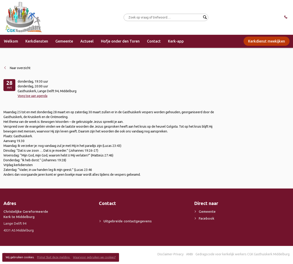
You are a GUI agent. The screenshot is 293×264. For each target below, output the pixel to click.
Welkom (11, 41)
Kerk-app (176, 41)
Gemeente (64, 41)
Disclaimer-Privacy (170, 254)
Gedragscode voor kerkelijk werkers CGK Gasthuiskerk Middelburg (242, 254)
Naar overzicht (20, 68)
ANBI (189, 254)
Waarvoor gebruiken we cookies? (94, 257)
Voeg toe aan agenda (32, 96)
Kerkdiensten (36, 41)
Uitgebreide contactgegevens (127, 221)
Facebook (206, 218)
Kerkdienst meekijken (266, 41)
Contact (154, 41)
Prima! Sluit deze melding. (53, 257)
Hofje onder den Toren (120, 41)
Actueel (87, 41)
